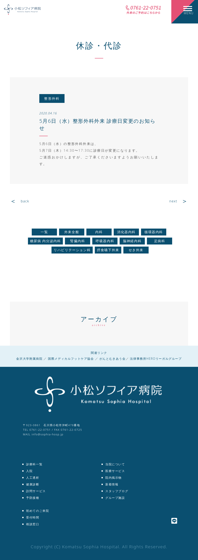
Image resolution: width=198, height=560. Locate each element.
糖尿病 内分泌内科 (45, 241)
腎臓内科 (77, 241)
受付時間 (32, 517)
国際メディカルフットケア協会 (71, 359)
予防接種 (32, 498)
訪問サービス (36, 491)
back (25, 201)
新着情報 (111, 484)
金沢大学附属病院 (29, 359)
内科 (99, 232)
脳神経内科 (132, 241)
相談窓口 (32, 524)
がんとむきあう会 (112, 359)
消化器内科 (126, 232)
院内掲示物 (113, 478)
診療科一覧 (34, 464)
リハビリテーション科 (72, 250)
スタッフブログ (116, 491)
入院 (29, 471)
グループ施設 (115, 498)
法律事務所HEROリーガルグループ (156, 359)
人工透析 (32, 478)
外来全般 (71, 232)
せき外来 (136, 250)
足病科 (159, 241)
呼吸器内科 (105, 241)
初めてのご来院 (37, 511)
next (173, 201)
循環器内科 (153, 232)
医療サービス (115, 471)
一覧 (44, 232)
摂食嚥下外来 (108, 250)
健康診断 (32, 484)
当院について (115, 464)
